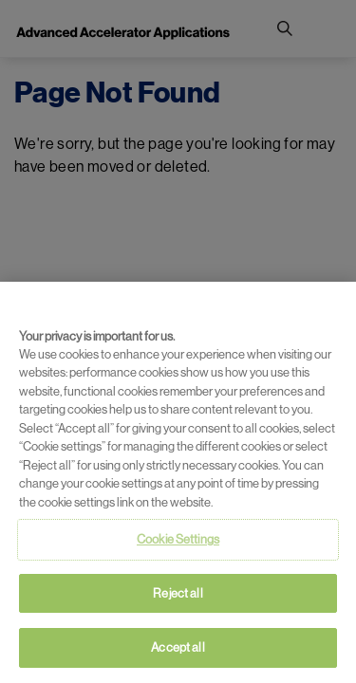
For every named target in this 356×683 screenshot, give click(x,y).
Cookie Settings (178, 539)
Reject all (177, 593)
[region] (178, 482)
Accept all (177, 647)
